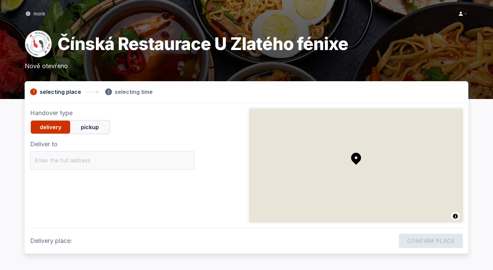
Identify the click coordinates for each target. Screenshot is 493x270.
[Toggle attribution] (455, 216)
